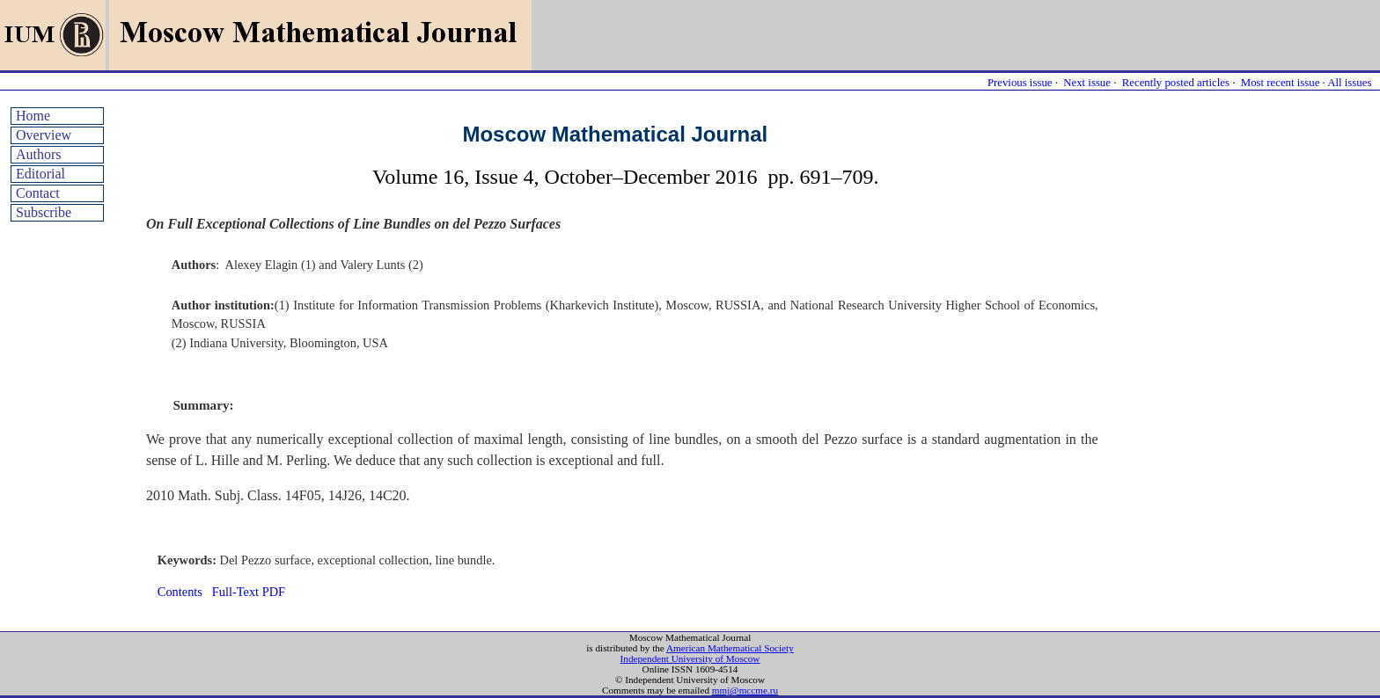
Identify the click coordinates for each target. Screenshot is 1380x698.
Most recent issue (1280, 82)
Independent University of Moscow (690, 658)
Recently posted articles (1176, 82)
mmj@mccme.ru (745, 690)
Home (33, 115)
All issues (1349, 82)
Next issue (1087, 82)
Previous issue (1020, 82)
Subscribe (43, 212)
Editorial (40, 173)
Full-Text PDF (248, 592)
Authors (39, 154)
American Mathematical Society (730, 648)
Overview (43, 134)
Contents (180, 592)
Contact (38, 192)
